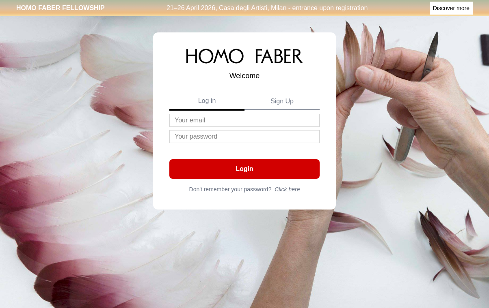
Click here (287, 189)
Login (244, 168)
